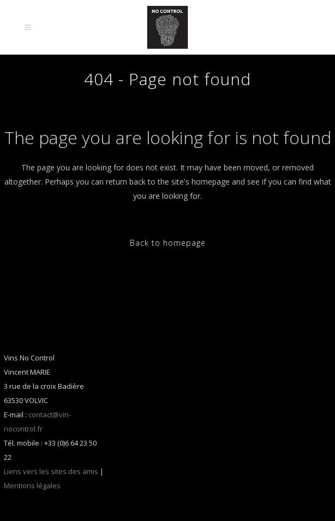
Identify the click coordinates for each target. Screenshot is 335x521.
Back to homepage (168, 243)
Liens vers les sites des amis (51, 471)
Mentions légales (32, 485)
